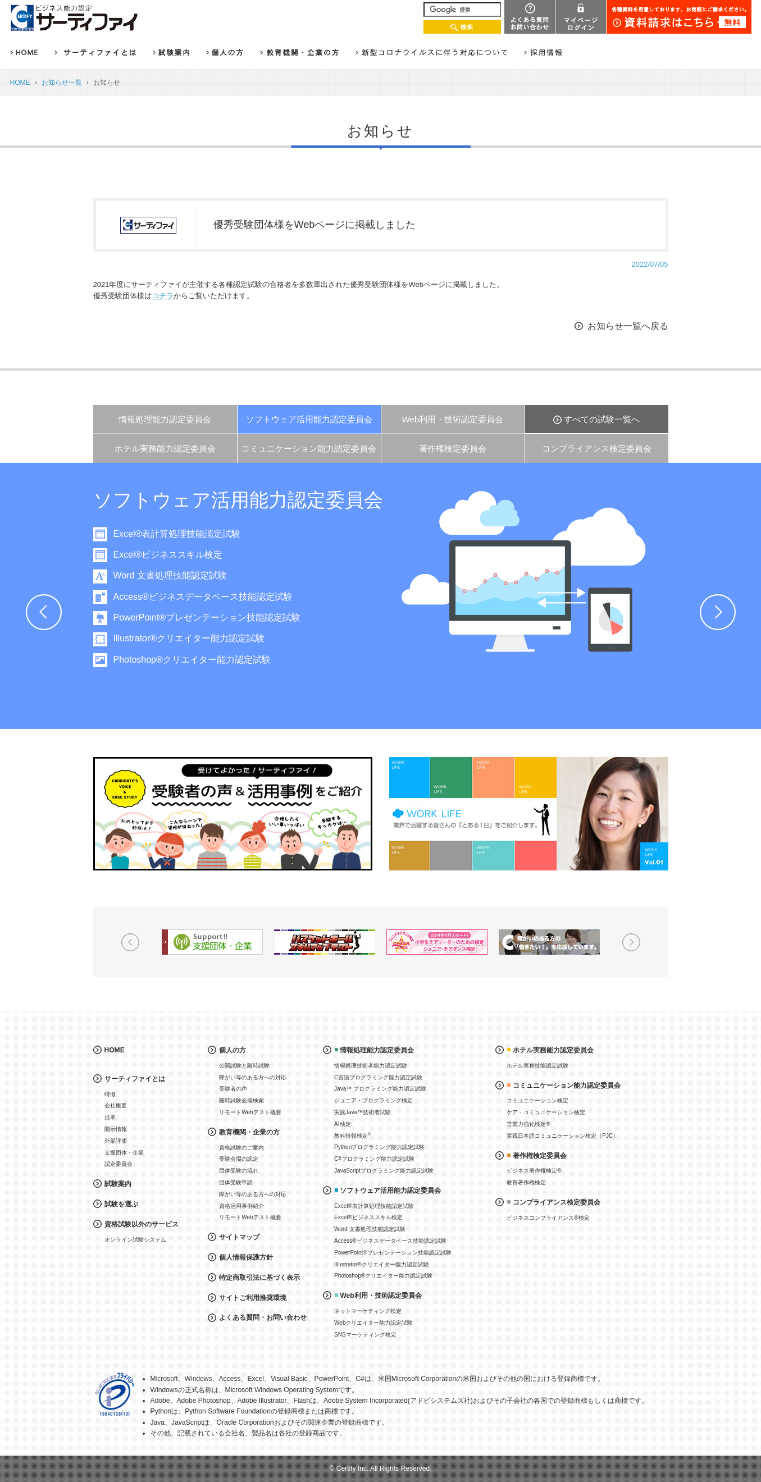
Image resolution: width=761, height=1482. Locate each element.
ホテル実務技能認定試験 (537, 1066)
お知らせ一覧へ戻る (627, 326)
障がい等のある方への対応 (252, 1077)
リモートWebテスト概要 (250, 1112)
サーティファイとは (134, 1079)
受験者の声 (233, 1089)
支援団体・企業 (124, 1153)
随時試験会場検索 (241, 1100)
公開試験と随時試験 (244, 1066)
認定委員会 (118, 1164)
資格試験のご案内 (241, 1147)
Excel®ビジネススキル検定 (202, 554)
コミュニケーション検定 (537, 1100)
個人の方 (232, 1050)
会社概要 (115, 1105)
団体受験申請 (236, 1182)
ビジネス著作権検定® (534, 1171)
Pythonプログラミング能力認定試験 (379, 1147)
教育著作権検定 (526, 1182)
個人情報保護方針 (246, 1257)
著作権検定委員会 (452, 448)
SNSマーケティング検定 (365, 1334)
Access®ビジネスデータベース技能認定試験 (237, 596)
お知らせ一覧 (62, 82)
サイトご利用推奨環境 (252, 1298)
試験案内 (117, 1184)
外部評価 (115, 1141)
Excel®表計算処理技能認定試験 (211, 534)
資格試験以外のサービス (141, 1224)
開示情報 (115, 1129)
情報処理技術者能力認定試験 (370, 1066)
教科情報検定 (352, 1135)
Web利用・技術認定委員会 (453, 419)
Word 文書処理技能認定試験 (204, 575)
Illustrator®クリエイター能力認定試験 (223, 638)
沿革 (110, 1117)
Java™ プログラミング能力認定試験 (380, 1089)
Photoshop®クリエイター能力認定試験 (226, 659)
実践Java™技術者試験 (362, 1112)
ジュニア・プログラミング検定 (373, 1100)
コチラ (163, 295)
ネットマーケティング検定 (368, 1311)
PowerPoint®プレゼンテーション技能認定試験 (241, 617)
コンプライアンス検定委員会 (596, 448)
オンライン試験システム (135, 1240)
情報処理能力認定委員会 (165, 419)
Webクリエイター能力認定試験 (373, 1323)
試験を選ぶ (121, 1204)
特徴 (110, 1094)
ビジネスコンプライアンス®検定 (548, 1218)
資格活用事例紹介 (241, 1206)
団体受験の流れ (238, 1171)
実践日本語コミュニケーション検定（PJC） (562, 1136)
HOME (20, 82)
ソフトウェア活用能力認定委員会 (309, 419)
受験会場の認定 (238, 1159)
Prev (44, 612)
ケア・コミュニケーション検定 (546, 1112)
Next (718, 612)
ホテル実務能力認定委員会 (165, 448)
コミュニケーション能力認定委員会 (308, 448)
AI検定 (342, 1124)
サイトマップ (239, 1237)
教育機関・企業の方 (249, 1132)
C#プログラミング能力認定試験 (374, 1159)
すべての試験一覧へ (602, 419)
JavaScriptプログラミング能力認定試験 (384, 1171)
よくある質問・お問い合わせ (263, 1317)
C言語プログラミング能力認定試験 (378, 1077)
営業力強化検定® (528, 1124)
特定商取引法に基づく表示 (259, 1278)
